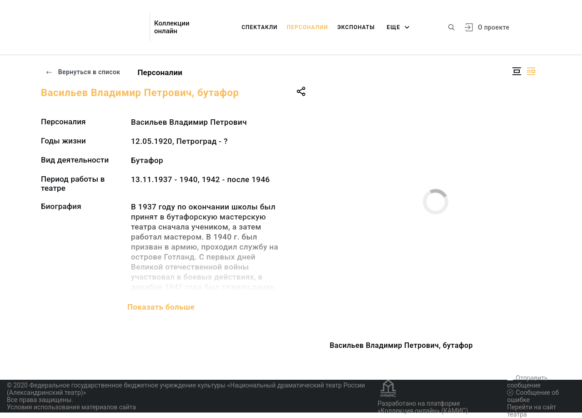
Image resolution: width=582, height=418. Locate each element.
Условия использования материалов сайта (71, 407)
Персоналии (307, 27)
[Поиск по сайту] (451, 27)
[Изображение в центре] (516, 71)
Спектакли (259, 27)
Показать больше (161, 306)
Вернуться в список (82, 72)
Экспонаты (356, 27)
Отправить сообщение (527, 381)
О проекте (493, 27)
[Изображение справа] (531, 71)
